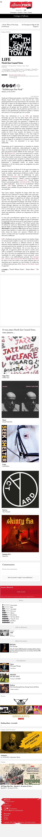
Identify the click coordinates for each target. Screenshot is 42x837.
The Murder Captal (33, 264)
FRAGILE (13, 675)
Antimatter (4, 755)
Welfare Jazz (5, 378)
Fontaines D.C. (11, 153)
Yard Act (22, 184)
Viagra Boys (5, 376)
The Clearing (13, 646)
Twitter (6, 817)
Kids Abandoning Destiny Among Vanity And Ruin (24, 687)
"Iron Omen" (13, 668)
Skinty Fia (5, 556)
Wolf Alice (13, 644)
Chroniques (13, 12)
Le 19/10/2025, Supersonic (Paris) (10, 757)
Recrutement (7, 805)
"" (25, 650)
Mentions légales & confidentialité (13, 810)
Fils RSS (6, 819)
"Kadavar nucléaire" (14, 689)
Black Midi (35, 259)
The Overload (6, 512)
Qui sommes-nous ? (9, 801)
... (1, 725)
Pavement (15, 177)
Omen (12, 664)
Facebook (6, 815)
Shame (3, 178)
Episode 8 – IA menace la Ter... (9, 788)
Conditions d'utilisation (10, 809)
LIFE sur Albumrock (21, 627)
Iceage (4, 464)
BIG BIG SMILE (15, 676)
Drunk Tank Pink (7, 422)
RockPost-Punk (12, 635)
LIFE (6, 59)
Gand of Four (26, 182)
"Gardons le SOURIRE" (15, 679)
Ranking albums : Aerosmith (9, 723)
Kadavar (12, 685)
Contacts (6, 803)
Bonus (30, 12)
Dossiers (20, 12)
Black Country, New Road (18, 259)
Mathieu (4, 92)
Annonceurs (7, 807)
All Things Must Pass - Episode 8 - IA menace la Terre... (17, 786)
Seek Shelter (5, 466)
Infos (25, 12)
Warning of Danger (15, 666)
